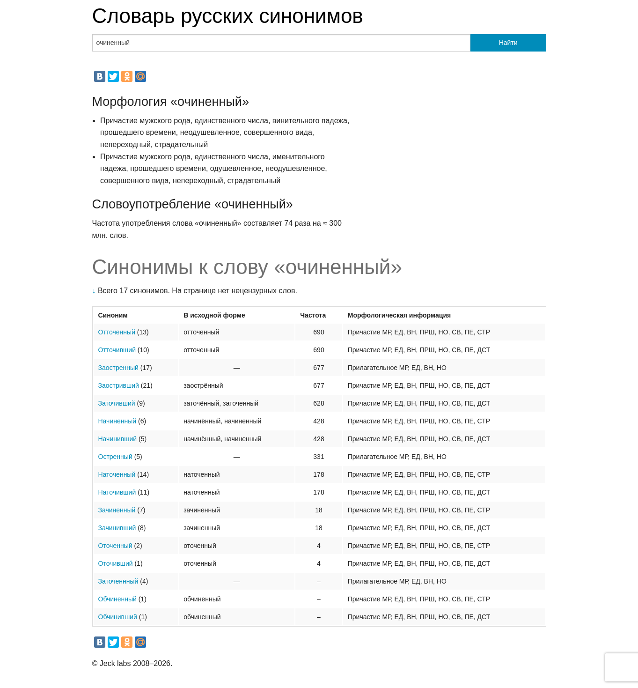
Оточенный (115, 545)
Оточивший (115, 563)
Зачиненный (117, 510)
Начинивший (117, 439)
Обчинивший (117, 617)
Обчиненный (117, 599)
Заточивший (116, 403)
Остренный (115, 456)
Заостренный (118, 367)
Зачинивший (117, 528)
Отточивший (117, 350)
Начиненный (117, 421)
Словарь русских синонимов (227, 15)
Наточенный (117, 474)
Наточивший (117, 492)
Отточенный (116, 332)
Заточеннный (118, 581)
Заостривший (118, 385)
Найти (508, 42)
